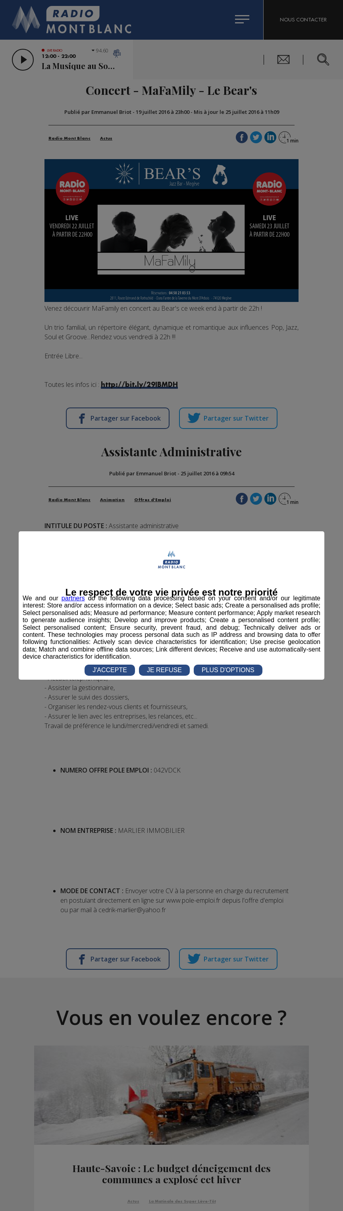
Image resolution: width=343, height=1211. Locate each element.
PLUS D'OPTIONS (228, 670)
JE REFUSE (164, 670)
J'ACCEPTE (109, 670)
